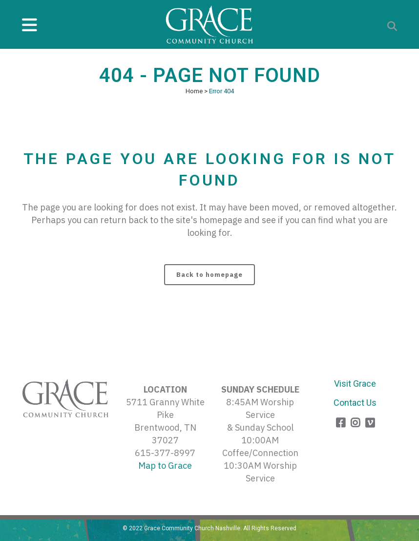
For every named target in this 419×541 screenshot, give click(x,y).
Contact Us (355, 402)
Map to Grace (165, 465)
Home (194, 91)
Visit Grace (355, 383)
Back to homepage (209, 274)
